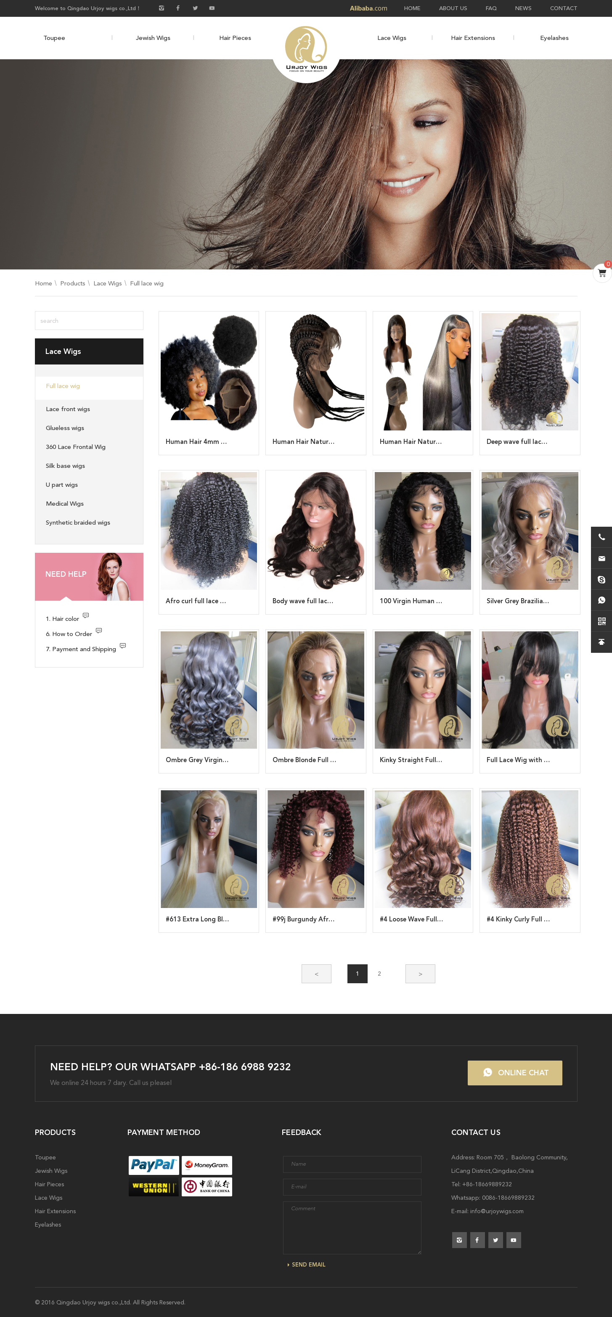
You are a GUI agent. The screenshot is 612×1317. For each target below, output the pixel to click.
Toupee (54, 38)
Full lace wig (147, 283)
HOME (412, 8)
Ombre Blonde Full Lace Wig (315, 760)
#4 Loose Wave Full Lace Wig (423, 919)
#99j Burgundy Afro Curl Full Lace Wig (330, 919)
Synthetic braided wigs (78, 522)
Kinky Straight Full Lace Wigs (424, 760)
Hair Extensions (473, 38)
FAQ (491, 8)
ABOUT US (453, 8)
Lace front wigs (68, 409)
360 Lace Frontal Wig (76, 447)
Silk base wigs (65, 466)
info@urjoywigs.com (497, 1211)
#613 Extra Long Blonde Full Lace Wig (223, 919)
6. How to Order (69, 634)
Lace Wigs (391, 38)
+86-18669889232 (487, 1184)
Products (72, 283)
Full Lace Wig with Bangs (524, 760)
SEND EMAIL (309, 1265)
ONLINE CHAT (523, 1072)
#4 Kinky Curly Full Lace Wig (529, 919)
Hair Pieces (235, 38)
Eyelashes (554, 38)
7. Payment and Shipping (81, 649)
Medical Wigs (65, 503)
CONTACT (564, 8)
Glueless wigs (65, 428)
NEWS (523, 8)
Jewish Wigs (153, 38)
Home (43, 283)
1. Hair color (62, 619)
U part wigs (62, 484)
